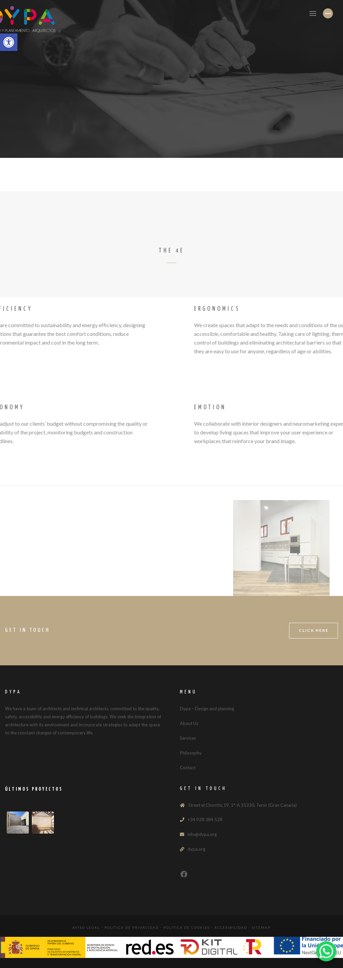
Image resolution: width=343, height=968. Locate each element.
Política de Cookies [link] (186, 927)
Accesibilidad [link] (230, 927)
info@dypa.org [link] (202, 834)
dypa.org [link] (196, 849)
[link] (8, 42)
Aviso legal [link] (86, 927)
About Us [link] (189, 723)
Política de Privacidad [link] (132, 927)
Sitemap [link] (261, 927)
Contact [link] (188, 767)
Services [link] (188, 738)
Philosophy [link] (191, 752)
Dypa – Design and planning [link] (207, 708)
